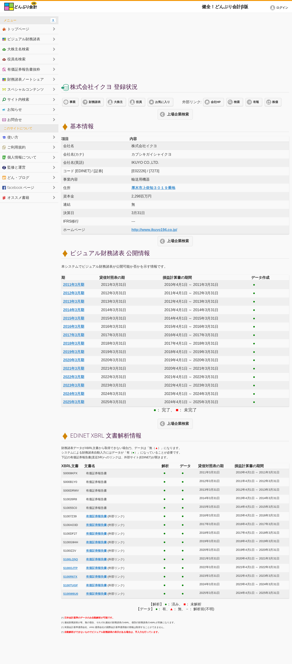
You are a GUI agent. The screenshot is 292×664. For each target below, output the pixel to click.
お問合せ (12, 119)
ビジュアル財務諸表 (21, 38)
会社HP (216, 102)
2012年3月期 (73, 293)
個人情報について (19, 157)
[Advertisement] (175, 48)
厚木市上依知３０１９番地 (153, 188)
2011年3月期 (73, 285)
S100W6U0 (70, 593)
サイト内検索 (15, 99)
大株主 (118, 102)
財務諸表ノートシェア (23, 79)
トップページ (15, 28)
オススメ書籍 (15, 197)
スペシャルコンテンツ (23, 89)
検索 (237, 102)
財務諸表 (95, 102)
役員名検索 (14, 59)
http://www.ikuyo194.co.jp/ (154, 230)
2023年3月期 (73, 385)
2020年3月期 (73, 360)
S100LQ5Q (70, 559)
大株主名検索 (15, 48)
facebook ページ (18, 187)
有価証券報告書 (96, 516)
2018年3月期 (73, 343)
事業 (73, 102)
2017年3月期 (73, 335)
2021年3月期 (73, 368)
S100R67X (70, 576)
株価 (275, 102)
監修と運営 (14, 167)
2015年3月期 (73, 318)
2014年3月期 (73, 310)
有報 (256, 102)
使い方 (10, 137)
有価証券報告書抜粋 (21, 69)
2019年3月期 (73, 352)
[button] (280, 8)
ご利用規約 (14, 147)
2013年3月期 (73, 301)
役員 (139, 102)
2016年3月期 (73, 326)
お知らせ (12, 109)
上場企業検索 (178, 114)
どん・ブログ (15, 177)
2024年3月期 (73, 394)
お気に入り (162, 102)
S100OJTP (70, 568)
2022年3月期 (73, 377)
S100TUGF (70, 585)
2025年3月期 (73, 402)
